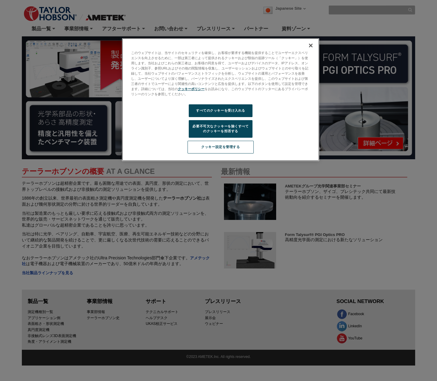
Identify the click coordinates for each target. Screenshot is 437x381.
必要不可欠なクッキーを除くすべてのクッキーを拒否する (220, 128)
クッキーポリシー (191, 89)
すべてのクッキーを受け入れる (220, 110)
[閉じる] (310, 45)
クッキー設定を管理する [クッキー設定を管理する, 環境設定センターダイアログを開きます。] (220, 147)
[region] (220, 99)
